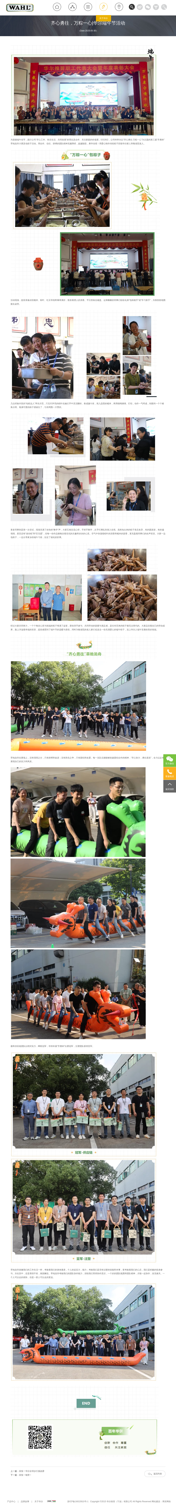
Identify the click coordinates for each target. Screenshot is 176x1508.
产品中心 (11, 1501)
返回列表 (157, 1474)
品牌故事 (25, 1501)
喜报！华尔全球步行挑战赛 (31, 1471)
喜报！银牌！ (25, 1475)
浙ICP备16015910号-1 (77, 1501)
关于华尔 (38, 1501)
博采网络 (166, 1501)
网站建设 (156, 1501)
